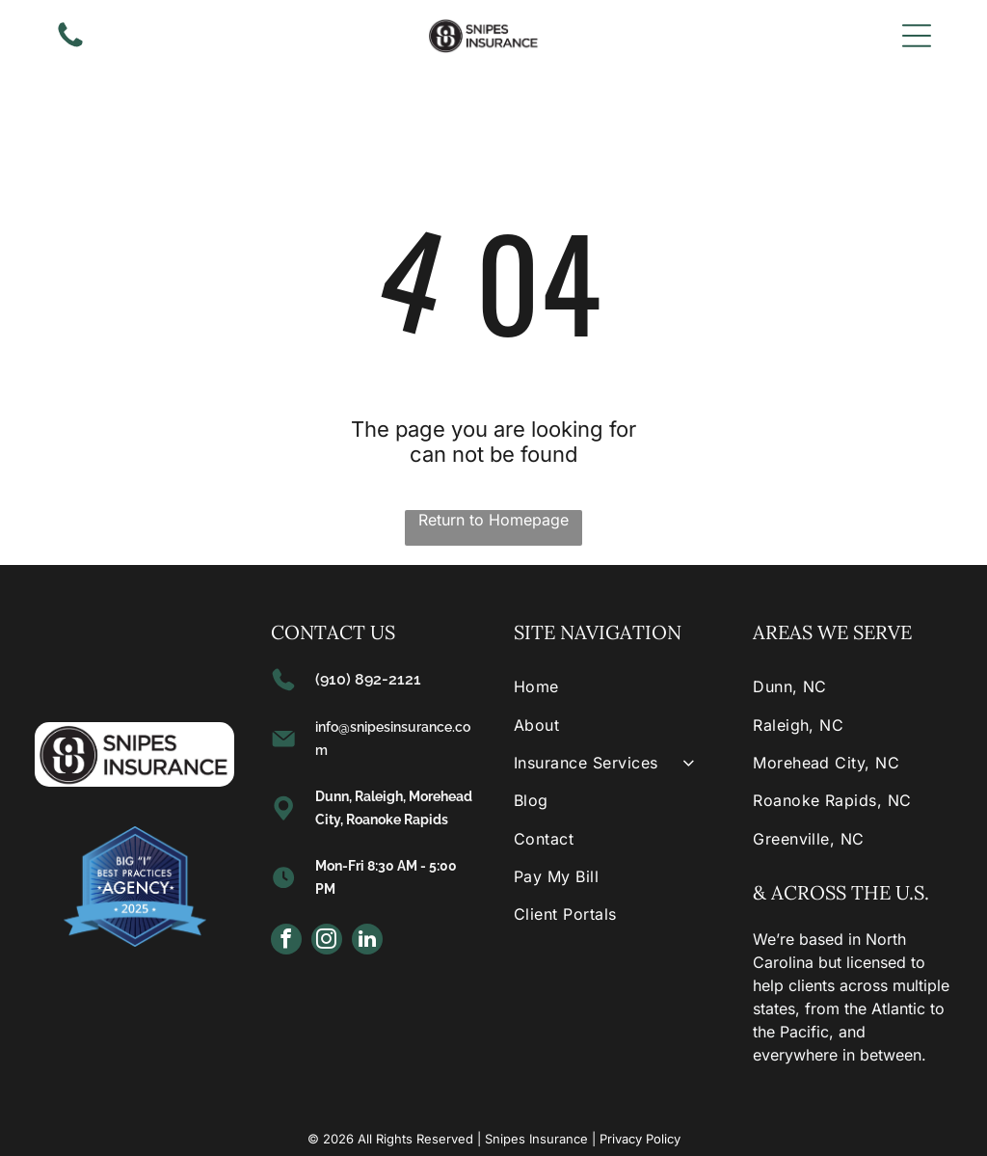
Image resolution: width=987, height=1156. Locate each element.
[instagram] (326, 941)
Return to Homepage (493, 519)
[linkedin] (367, 941)
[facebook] (286, 941)
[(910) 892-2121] (70, 45)
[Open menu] (916, 35)
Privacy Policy (640, 1138)
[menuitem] (613, 686)
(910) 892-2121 (368, 679)
